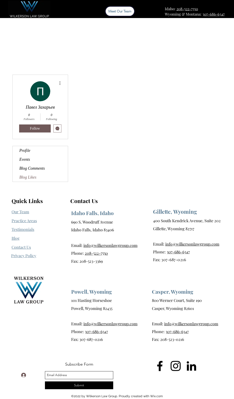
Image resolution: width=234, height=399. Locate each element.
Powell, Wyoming (91, 291)
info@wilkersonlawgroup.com (110, 245)
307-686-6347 (213, 14)
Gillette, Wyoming (175, 211)
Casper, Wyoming (172, 291)
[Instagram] (175, 366)
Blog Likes (27, 177)
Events (24, 159)
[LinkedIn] (191, 366)
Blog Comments (32, 168)
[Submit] (79, 385)
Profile (24, 150)
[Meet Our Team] (120, 11)
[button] (23, 255)
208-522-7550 (187, 8)
